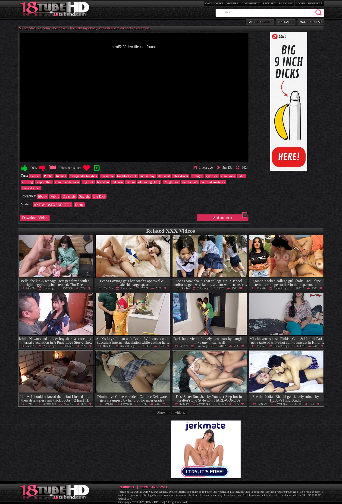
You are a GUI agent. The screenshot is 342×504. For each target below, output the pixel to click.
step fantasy (190, 182)
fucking (61, 176)
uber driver (180, 176)
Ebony (42, 196)
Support (127, 487)
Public (48, 176)
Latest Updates (260, 22)
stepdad (35, 176)
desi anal (164, 176)
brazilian (103, 182)
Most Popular (311, 22)
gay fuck (211, 176)
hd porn (118, 182)
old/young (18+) (149, 182)
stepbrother (43, 182)
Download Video (34, 218)
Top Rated (285, 22)
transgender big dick (83, 176)
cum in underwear (67, 182)
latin (241, 176)
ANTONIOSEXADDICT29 (52, 205)
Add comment (230, 217)
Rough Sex (171, 182)
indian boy (147, 176)
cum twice (228, 176)
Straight (197, 176)
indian (130, 182)
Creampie (107, 176)
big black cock (127, 176)
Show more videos (171, 412)
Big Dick (99, 196)
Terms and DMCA (153, 487)
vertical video (31, 188)
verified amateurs (213, 182)
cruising (27, 182)
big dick (88, 182)
